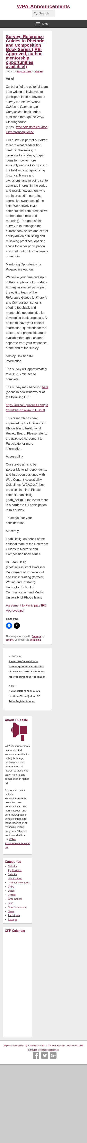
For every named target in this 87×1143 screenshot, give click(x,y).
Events (12, 894)
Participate (14, 915)
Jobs (10, 903)
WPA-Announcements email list (17, 843)
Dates (11, 890)
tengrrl (39, 71)
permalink (35, 639)
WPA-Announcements (43, 6)
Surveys (36, 636)
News (11, 911)
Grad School (15, 898)
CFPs (11, 886)
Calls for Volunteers (19, 882)
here (45, 387)
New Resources (17, 907)
